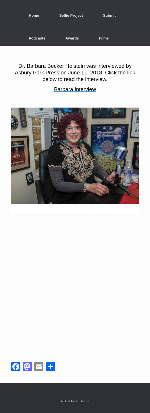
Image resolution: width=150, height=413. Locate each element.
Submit (109, 15)
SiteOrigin (71, 401)
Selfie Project (71, 15)
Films (104, 38)
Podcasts (37, 38)
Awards (72, 38)
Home (34, 15)
